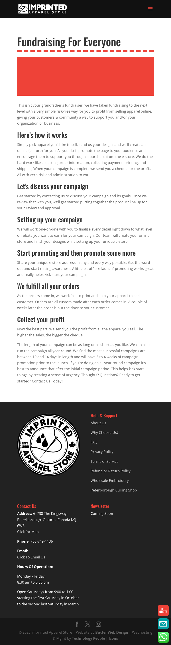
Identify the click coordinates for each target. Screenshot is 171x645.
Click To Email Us (31, 557)
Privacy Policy (102, 451)
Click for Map (28, 531)
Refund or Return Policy (110, 471)
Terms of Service (104, 461)
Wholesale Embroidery (110, 480)
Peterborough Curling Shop (114, 490)
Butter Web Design (111, 632)
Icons (113, 638)
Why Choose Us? (104, 432)
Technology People (88, 638)
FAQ (94, 442)
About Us (98, 423)
